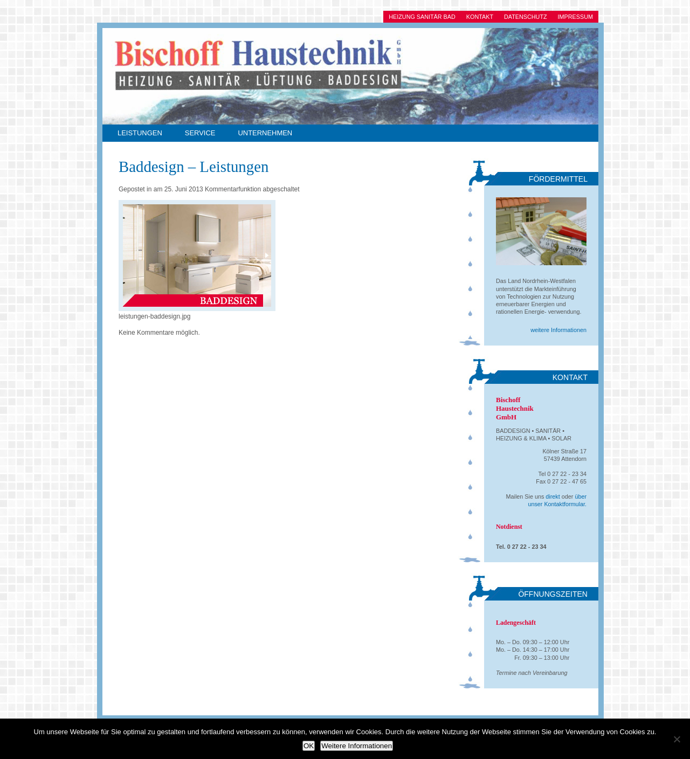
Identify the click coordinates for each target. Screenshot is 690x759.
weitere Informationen (558, 330)
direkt (553, 496)
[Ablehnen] (676, 739)
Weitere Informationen (356, 746)
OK (308, 746)
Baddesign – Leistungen (193, 166)
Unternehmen (265, 133)
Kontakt (479, 16)
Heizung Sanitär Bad (422, 16)
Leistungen (140, 133)
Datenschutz (525, 16)
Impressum (575, 16)
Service (200, 133)
